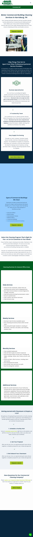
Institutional (10, 194)
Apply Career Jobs (21, 516)
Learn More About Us (16, 157)
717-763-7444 (16, 492)
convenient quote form (11, 370)
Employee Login (21, 526)
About (8, 519)
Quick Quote (8, 522)
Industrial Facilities (19, 194)
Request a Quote (16, 31)
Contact (8, 523)
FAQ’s (8, 520)
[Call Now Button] (30, 534)
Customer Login (21, 521)
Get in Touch (16, 431)
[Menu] (30, 2)
